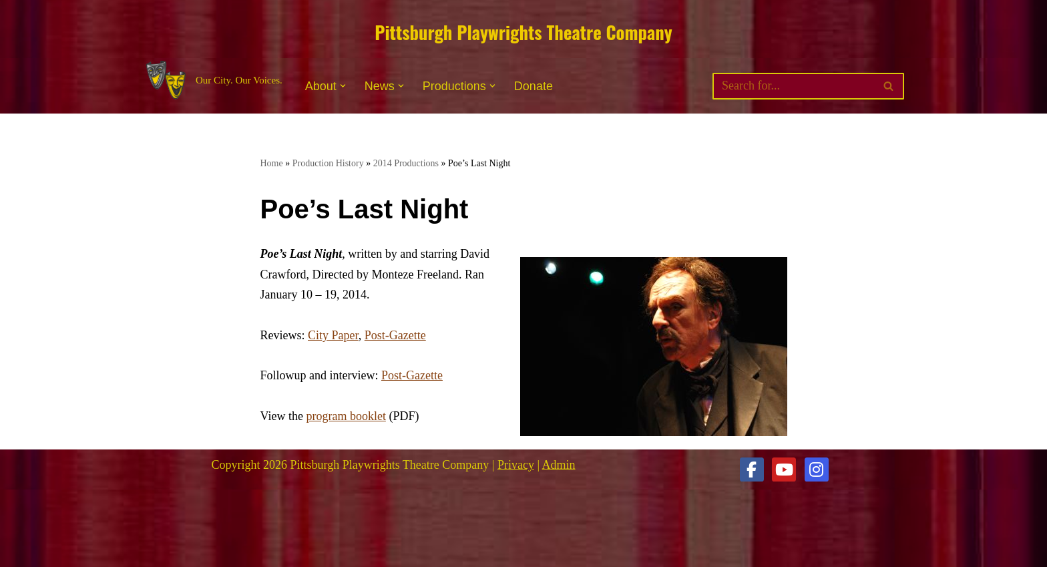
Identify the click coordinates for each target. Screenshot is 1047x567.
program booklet (345, 416)
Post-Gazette (395, 335)
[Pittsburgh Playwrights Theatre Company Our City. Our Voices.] (212, 80)
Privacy (515, 464)
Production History (328, 163)
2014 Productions (406, 163)
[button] (343, 86)
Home (271, 163)
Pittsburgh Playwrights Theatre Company (523, 32)
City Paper (333, 335)
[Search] (793, 86)
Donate (533, 86)
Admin (559, 464)
